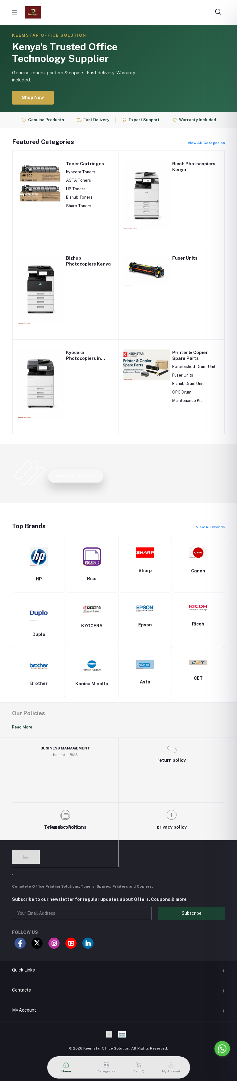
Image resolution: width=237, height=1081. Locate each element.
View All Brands (210, 527)
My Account (24, 1010)
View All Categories (206, 143)
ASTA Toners (78, 180)
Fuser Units (185, 258)
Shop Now (33, 97)
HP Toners (75, 189)
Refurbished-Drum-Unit (193, 366)
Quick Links (23, 970)
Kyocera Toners (80, 172)
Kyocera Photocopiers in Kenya (83, 358)
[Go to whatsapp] (222, 1048)
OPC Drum (181, 392)
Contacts (21, 990)
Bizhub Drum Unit (188, 383)
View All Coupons (76, 476)
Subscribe (192, 913)
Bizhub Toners (79, 197)
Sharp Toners (78, 206)
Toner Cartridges (85, 163)
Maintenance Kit (187, 400)
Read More (22, 727)
